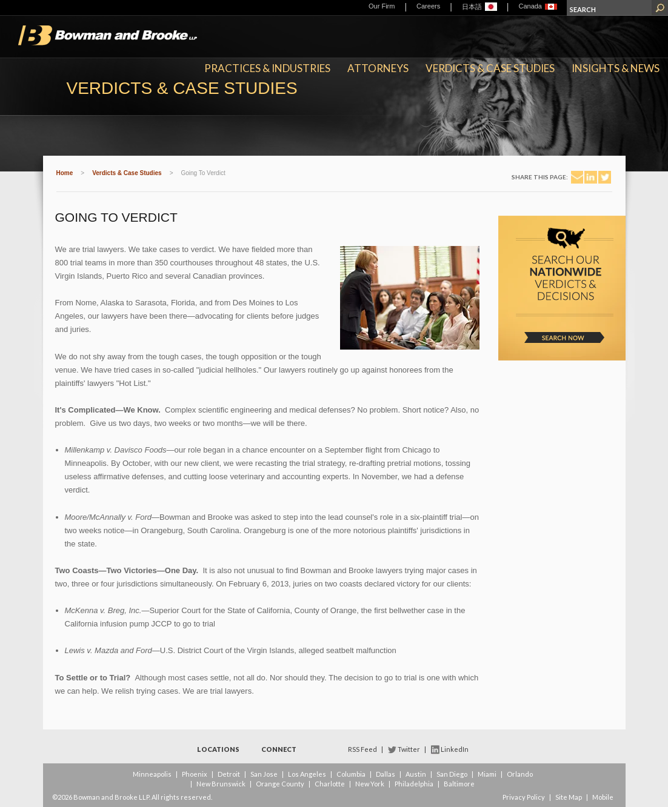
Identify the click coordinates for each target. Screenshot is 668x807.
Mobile (602, 797)
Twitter (409, 749)
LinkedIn (455, 749)
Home (64, 173)
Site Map (568, 797)
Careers (428, 6)
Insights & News (616, 68)
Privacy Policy (524, 797)
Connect (278, 749)
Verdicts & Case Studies (490, 68)
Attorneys (378, 68)
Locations (218, 749)
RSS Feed (362, 749)
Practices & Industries (267, 68)
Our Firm (382, 6)
